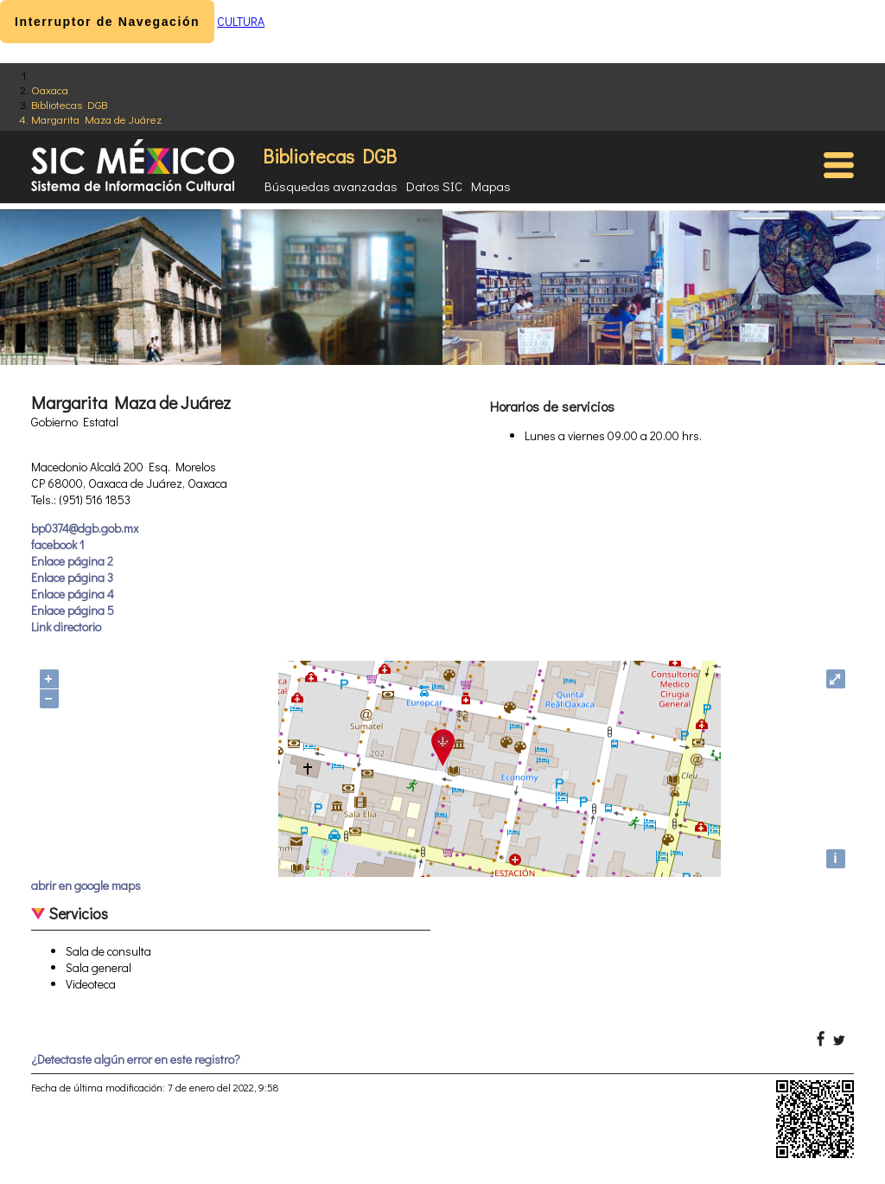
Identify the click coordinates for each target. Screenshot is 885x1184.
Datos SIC (434, 186)
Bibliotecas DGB (69, 104)
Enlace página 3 (72, 577)
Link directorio (66, 626)
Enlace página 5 (72, 610)
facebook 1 (57, 544)
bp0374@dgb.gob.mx (84, 528)
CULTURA (240, 21)
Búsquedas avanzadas (331, 186)
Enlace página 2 (72, 561)
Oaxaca (49, 89)
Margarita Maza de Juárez (96, 119)
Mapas (491, 186)
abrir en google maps (86, 885)
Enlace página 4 (72, 594)
